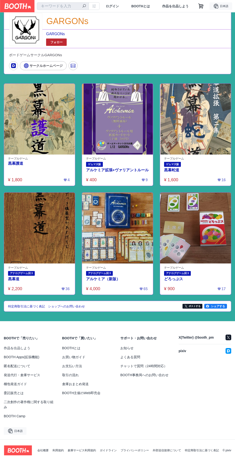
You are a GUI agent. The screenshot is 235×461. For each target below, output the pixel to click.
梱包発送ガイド (15, 384)
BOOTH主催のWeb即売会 (81, 393)
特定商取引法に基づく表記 (202, 450)
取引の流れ (70, 375)
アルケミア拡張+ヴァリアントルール (117, 170)
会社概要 (43, 450)
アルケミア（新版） (103, 279)
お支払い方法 (72, 366)
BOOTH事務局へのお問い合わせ (144, 375)
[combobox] (63, 6)
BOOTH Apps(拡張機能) (21, 357)
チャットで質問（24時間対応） (143, 366)
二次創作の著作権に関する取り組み (28, 404)
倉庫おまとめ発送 (75, 384)
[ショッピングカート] (201, 6)
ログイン (112, 6)
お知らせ (127, 348)
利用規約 (58, 450)
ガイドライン (108, 450)
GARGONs (55, 34)
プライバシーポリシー (135, 450)
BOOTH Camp (14, 416)
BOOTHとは (140, 6)
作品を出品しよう (175, 6)
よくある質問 (130, 357)
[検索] (84, 6)
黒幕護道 (15, 163)
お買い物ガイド (73, 357)
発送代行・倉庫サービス (22, 375)
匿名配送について (17, 366)
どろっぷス (173, 279)
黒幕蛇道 (171, 170)
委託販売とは (14, 393)
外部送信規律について (167, 450)
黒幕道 (13, 279)
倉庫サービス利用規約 (82, 450)
